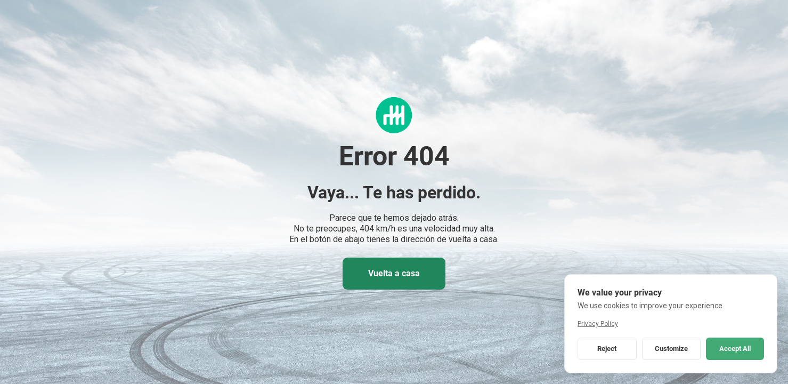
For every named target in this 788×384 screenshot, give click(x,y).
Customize (671, 349)
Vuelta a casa (394, 273)
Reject (606, 349)
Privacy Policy (598, 323)
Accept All (735, 349)
